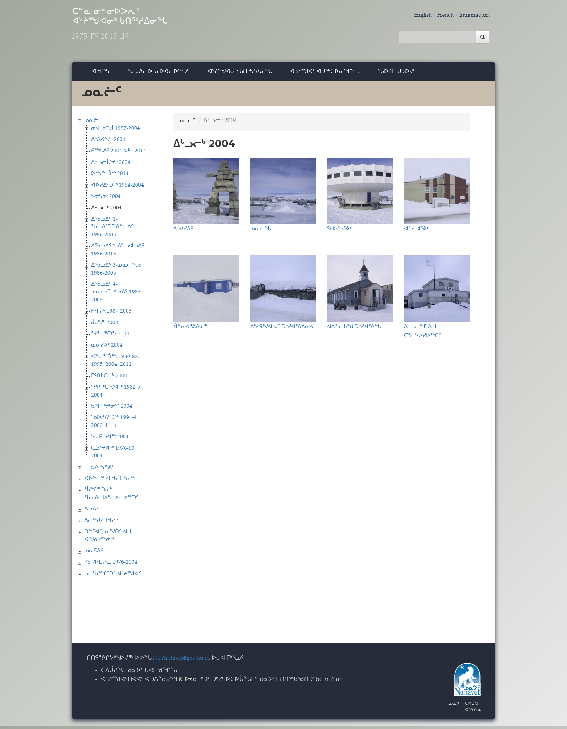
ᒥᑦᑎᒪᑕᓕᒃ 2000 (109, 379)
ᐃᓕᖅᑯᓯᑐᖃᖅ (101, 523)
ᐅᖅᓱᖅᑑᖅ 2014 (110, 177)
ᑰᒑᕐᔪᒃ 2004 (104, 326)
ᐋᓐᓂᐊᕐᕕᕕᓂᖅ (190, 329)
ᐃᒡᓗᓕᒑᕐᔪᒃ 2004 (111, 165)
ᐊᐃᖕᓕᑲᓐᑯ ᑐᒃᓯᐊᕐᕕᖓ (354, 329)
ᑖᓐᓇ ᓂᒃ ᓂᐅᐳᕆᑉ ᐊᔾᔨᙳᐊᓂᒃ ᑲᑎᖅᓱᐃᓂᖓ (142, 29)
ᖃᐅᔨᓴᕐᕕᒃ (339, 231)
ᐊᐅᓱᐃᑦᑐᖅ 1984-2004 (117, 188)
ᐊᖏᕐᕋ (101, 74)
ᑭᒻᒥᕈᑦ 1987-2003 (111, 314)
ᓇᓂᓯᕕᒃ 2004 (107, 348)
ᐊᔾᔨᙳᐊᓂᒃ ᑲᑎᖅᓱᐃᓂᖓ (240, 74)
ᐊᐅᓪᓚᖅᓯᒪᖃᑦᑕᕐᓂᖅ (109, 481)
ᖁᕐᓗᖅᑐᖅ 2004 (110, 337)
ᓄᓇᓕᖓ (260, 231)
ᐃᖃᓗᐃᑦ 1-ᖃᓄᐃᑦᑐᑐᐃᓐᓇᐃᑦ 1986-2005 (112, 230)
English (415, 15)
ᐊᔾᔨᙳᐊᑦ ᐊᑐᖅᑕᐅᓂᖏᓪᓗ (325, 74)
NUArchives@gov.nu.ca (185, 661)
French (440, 15)
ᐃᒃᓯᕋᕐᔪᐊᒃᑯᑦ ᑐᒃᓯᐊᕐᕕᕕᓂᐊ (282, 329)
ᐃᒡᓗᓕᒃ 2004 (106, 211)
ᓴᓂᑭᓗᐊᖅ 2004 (110, 440)
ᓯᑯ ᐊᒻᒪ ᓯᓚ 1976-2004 (110, 565)
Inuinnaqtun (472, 15)
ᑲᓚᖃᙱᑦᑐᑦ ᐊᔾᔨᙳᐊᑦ (112, 577)
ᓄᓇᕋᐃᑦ (93, 554)
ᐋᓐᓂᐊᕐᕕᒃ (416, 231)
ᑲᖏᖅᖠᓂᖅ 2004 (111, 409)
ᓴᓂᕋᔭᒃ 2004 (106, 199)
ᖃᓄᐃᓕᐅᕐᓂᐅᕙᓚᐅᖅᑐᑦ (158, 74)
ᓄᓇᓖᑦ (92, 123)
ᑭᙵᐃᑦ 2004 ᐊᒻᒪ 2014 (118, 154)
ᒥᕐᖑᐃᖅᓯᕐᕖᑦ (99, 470)
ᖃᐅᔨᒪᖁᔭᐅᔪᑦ (396, 74)
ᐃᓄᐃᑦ (91, 512)
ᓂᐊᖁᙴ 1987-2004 (115, 131)
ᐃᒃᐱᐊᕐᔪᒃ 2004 (108, 142)
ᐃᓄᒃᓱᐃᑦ (183, 231)
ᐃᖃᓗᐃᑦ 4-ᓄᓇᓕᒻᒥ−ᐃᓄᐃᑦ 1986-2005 (116, 295)
